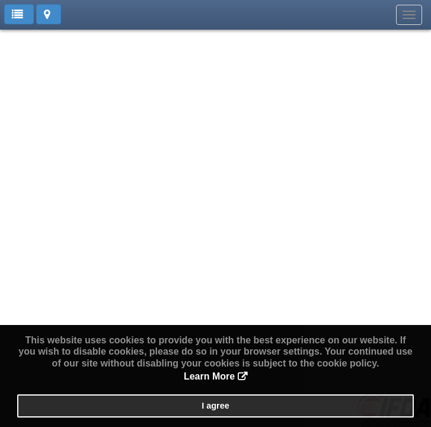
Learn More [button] (209, 376)
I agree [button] (215, 405)
